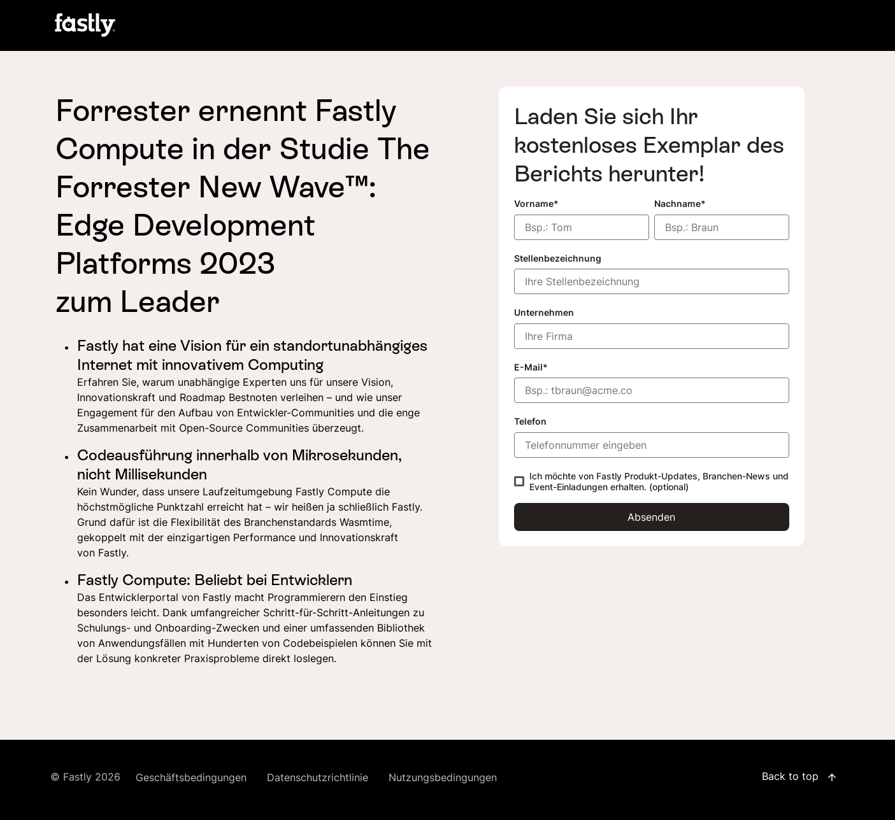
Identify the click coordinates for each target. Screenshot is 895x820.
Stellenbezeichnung (557, 258)
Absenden (651, 517)
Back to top (800, 777)
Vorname (534, 203)
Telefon (530, 421)
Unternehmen (544, 312)
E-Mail (528, 367)
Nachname (677, 203)
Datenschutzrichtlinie (317, 778)
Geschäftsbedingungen (191, 778)
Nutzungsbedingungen (443, 778)
